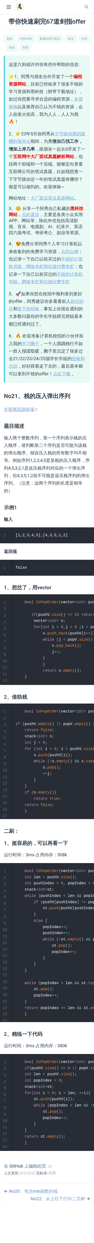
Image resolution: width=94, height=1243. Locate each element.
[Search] (87, 7)
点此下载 (61, 373)
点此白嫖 (69, 251)
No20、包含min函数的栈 (33, 1227)
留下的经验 (28, 308)
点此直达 (30, 214)
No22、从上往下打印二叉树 (58, 1234)
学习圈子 (30, 343)
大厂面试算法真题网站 (52, 198)
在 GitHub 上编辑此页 (25, 1202)
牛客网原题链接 (21, 409)
